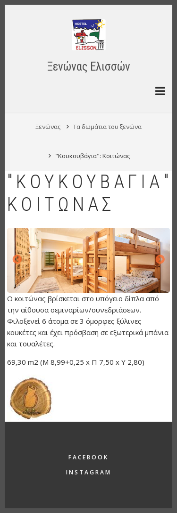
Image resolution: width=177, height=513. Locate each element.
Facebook (88, 457)
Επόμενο (160, 260)
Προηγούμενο (17, 260)
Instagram (88, 472)
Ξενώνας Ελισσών (88, 66)
